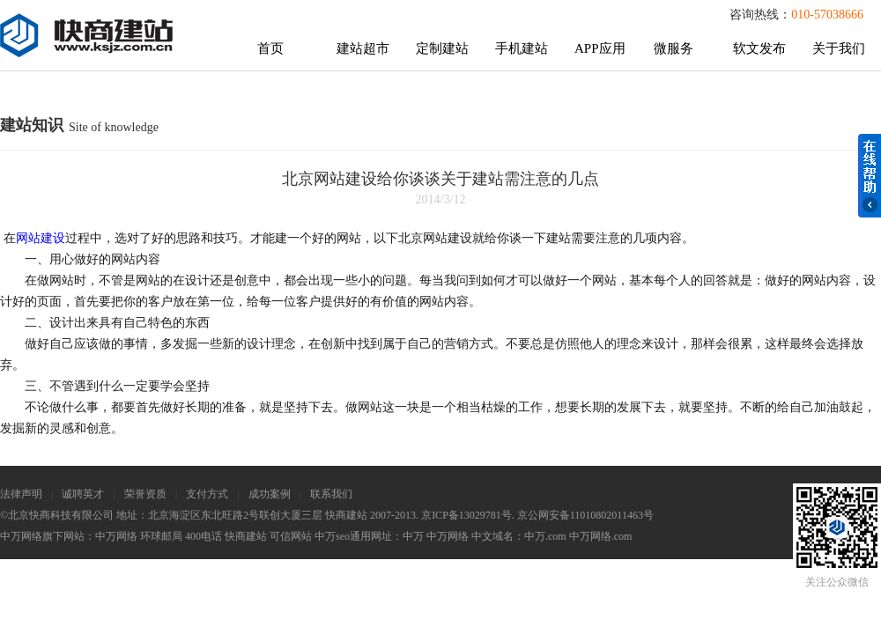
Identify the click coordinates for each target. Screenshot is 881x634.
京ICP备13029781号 (466, 515)
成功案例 (269, 494)
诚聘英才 (83, 494)
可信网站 (291, 536)
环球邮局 (161, 536)
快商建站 (246, 536)
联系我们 (331, 494)
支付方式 (207, 494)
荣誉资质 (145, 494)
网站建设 (40, 238)
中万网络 (116, 536)
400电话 (203, 536)
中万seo (332, 536)
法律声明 (21, 494)
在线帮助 (869, 175)
